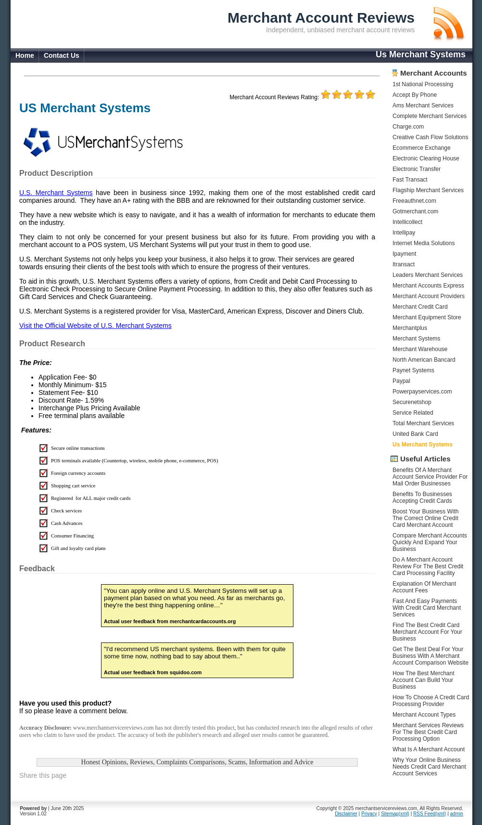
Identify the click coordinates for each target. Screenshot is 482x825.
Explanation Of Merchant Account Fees (424, 587)
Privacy (369, 813)
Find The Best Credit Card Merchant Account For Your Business (427, 632)
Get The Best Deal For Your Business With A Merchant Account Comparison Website (431, 656)
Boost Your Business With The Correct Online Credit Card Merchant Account (425, 518)
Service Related (413, 412)
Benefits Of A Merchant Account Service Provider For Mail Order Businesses (430, 477)
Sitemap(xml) (395, 813)
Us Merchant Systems (423, 444)
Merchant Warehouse (420, 349)
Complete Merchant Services (430, 116)
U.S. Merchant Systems (55, 192)
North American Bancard (424, 359)
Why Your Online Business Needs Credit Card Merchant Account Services (429, 767)
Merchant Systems (416, 338)
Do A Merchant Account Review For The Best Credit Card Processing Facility (428, 566)
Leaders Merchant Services (428, 275)
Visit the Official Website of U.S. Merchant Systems (95, 325)
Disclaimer (346, 813)
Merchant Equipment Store (427, 317)
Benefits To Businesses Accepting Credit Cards (422, 497)
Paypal (401, 381)
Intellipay (404, 232)
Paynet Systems (413, 370)
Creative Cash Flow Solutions (430, 137)
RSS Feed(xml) (429, 813)
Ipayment (404, 253)
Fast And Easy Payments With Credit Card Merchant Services (427, 608)
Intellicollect (407, 222)
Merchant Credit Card (420, 306)
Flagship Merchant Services (428, 190)
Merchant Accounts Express (428, 285)
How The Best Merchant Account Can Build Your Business (424, 680)
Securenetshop (412, 402)
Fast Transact (410, 179)
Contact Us (61, 55)
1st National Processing (423, 84)
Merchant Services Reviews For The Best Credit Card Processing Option (428, 732)
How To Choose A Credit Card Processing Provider (431, 700)
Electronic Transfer (417, 169)
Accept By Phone (415, 95)
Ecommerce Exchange (422, 147)
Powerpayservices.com (422, 391)
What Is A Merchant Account (429, 749)
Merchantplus (410, 328)
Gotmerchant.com (415, 211)
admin (456, 813)
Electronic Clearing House (426, 158)
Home (24, 55)
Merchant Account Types (424, 714)
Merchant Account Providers (429, 296)
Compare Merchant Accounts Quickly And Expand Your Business (430, 542)
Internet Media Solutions (424, 243)
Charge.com (408, 126)
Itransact (404, 264)
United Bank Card (415, 434)
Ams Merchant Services (423, 105)
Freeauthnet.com (414, 200)
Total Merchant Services (423, 423)
